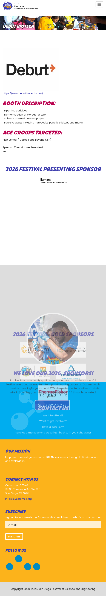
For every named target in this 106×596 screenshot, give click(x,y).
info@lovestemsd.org (18, 499)
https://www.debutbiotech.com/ (23, 93)
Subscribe (14, 536)
